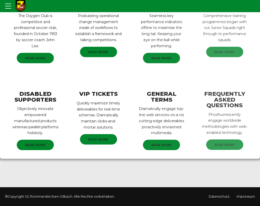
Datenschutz (219, 196)
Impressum (246, 196)
